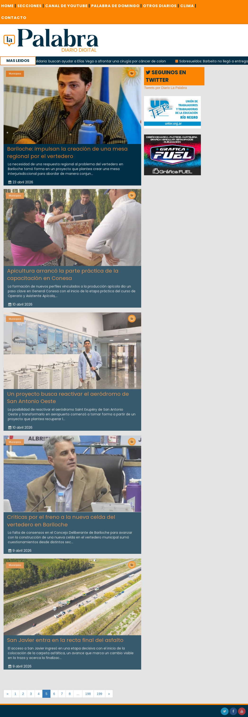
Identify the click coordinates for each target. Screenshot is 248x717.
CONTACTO (13, 17)
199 (99, 694)
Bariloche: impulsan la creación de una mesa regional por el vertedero (67, 152)
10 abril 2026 (20, 303)
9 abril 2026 (20, 549)
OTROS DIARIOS (161, 6)
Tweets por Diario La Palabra (165, 88)
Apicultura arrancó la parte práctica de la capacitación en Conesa (62, 273)
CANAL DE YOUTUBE (67, 6)
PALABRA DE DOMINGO (116, 6)
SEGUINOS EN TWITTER (166, 76)
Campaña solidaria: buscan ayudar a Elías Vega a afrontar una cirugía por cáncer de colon (93, 61)
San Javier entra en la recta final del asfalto (65, 638)
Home (8, 6)
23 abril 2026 (20, 182)
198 (88, 694)
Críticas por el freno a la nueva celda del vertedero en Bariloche (61, 519)
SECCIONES (30, 6)
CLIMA (188, 6)
